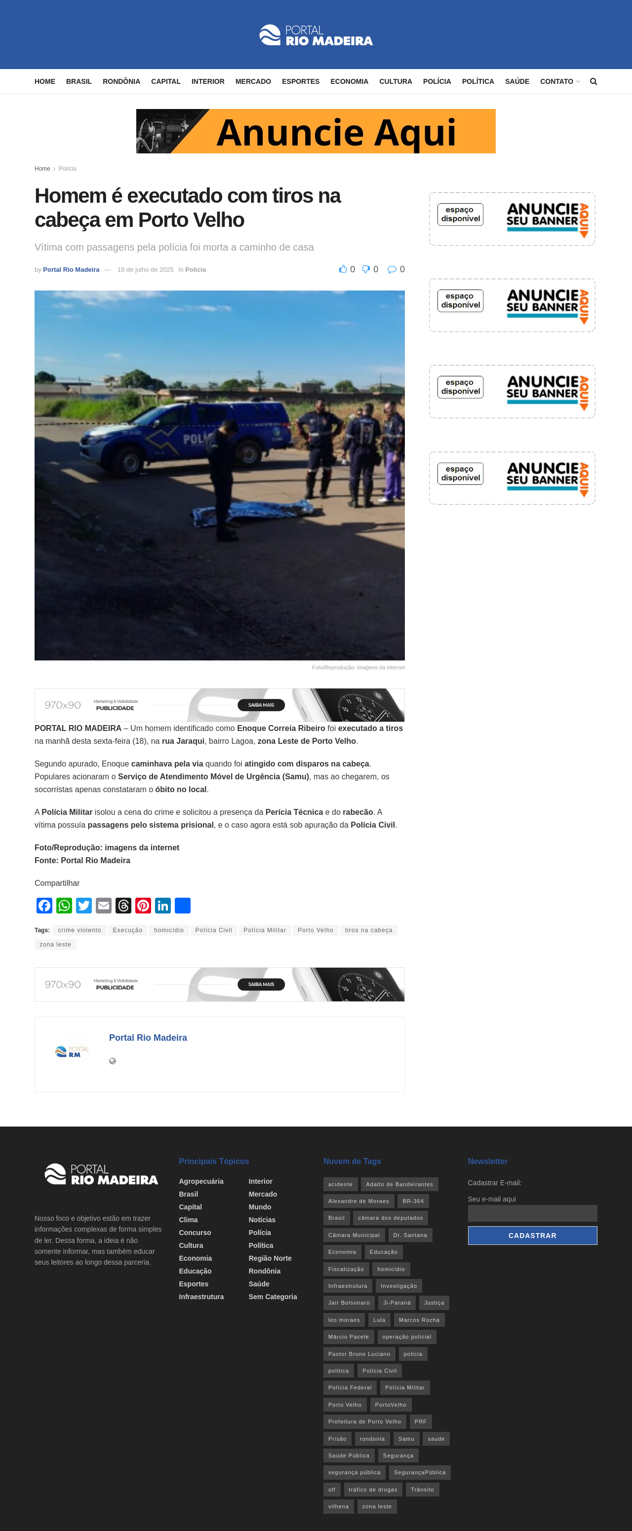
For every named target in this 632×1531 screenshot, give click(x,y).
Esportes (300, 81)
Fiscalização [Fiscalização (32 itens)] (346, 1269)
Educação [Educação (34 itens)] (384, 1252)
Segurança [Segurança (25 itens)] (398, 1455)
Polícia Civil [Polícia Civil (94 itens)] (379, 1371)
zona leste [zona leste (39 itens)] (377, 1506)
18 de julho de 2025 (146, 269)
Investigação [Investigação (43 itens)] (399, 1286)
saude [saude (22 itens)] (436, 1439)
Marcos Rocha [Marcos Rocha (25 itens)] (419, 1320)
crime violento (79, 930)
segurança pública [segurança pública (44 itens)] (354, 1472)
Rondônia (121, 81)
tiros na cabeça (369, 930)
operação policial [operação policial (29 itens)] (407, 1337)
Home (45, 81)
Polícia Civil (214, 930)
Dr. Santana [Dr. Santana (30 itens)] (411, 1235)
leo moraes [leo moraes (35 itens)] (344, 1320)
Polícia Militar (265, 930)
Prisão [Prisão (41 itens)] (337, 1439)
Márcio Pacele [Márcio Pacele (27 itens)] (348, 1337)
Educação (195, 1271)
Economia (349, 81)
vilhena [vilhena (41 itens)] (338, 1506)
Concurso (195, 1233)
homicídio (169, 930)
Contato (556, 81)
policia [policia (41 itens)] (413, 1354)
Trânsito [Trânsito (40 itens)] (422, 1490)
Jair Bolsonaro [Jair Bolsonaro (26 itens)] (349, 1303)
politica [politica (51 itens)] (338, 1371)
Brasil (79, 81)
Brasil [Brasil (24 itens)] (336, 1218)
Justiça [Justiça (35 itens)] (434, 1303)
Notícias (262, 1220)
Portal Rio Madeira (71, 269)
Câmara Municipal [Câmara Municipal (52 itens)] (354, 1235)
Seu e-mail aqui (492, 1199)
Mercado (253, 81)
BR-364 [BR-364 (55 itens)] (413, 1201)
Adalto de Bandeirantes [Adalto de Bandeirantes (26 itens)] (399, 1184)
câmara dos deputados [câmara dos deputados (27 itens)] (390, 1218)
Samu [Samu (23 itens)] (406, 1439)
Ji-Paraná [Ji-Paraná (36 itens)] (397, 1303)
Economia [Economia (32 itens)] (342, 1252)
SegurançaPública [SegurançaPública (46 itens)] (420, 1472)
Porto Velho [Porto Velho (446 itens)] (345, 1405)
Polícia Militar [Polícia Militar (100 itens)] (405, 1387)
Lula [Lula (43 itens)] (379, 1320)
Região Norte (270, 1258)
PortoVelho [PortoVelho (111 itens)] (391, 1405)
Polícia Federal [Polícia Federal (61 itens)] (350, 1387)
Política (478, 81)
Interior (208, 81)
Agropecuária (201, 1181)
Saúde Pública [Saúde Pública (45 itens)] (349, 1455)
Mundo (260, 1207)
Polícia (437, 81)
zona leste (56, 944)
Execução (128, 930)
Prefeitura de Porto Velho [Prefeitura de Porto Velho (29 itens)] (364, 1421)
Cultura (395, 81)
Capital (166, 81)
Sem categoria (273, 1297)
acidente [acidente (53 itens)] (340, 1184)
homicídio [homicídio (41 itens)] (391, 1269)
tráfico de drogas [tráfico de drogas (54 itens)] (373, 1490)
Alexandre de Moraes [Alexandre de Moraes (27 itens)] (359, 1201)
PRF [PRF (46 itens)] (421, 1421)
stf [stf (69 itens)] (332, 1490)
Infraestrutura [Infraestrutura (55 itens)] (347, 1286)
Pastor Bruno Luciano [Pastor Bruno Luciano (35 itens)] (359, 1354)
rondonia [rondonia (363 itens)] (372, 1439)
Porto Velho (316, 930)
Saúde (517, 81)
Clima (188, 1220)
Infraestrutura (201, 1297)
